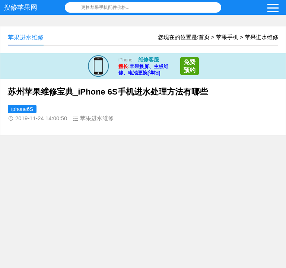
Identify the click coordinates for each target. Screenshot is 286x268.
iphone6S (22, 109)
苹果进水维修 (261, 37)
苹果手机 (227, 37)
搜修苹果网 (20, 7)
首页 (204, 37)
